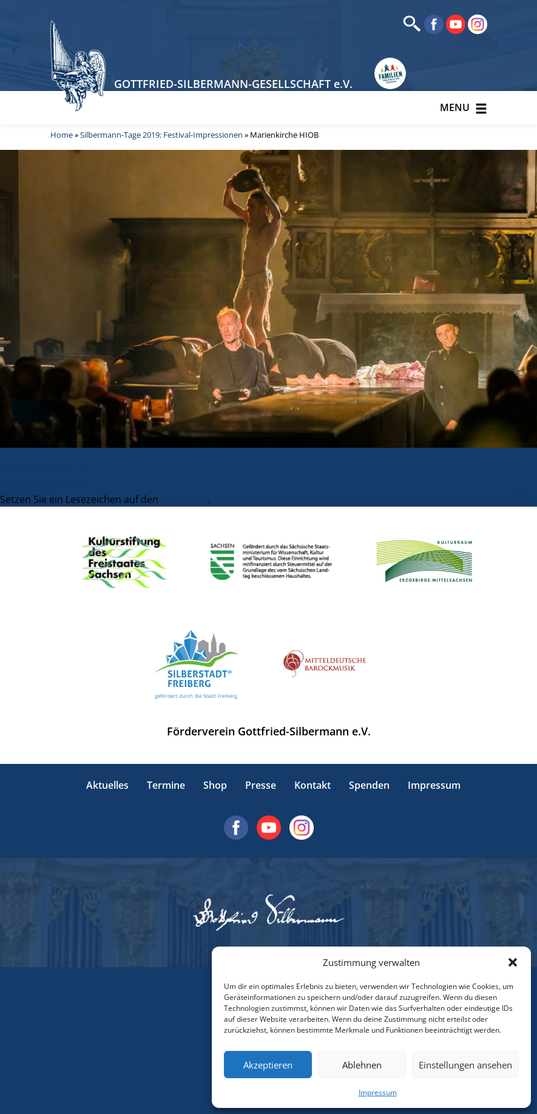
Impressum (378, 1092)
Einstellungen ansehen (465, 1065)
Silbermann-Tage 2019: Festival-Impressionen (161, 134)
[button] (513, 962)
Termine (166, 785)
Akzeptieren (267, 1065)
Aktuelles (107, 785)
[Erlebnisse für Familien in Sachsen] (390, 74)
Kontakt (312, 785)
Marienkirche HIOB (43, 470)
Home (61, 134)
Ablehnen (362, 1065)
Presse (260, 785)
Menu (463, 108)
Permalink (184, 499)
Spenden (369, 785)
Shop (215, 785)
